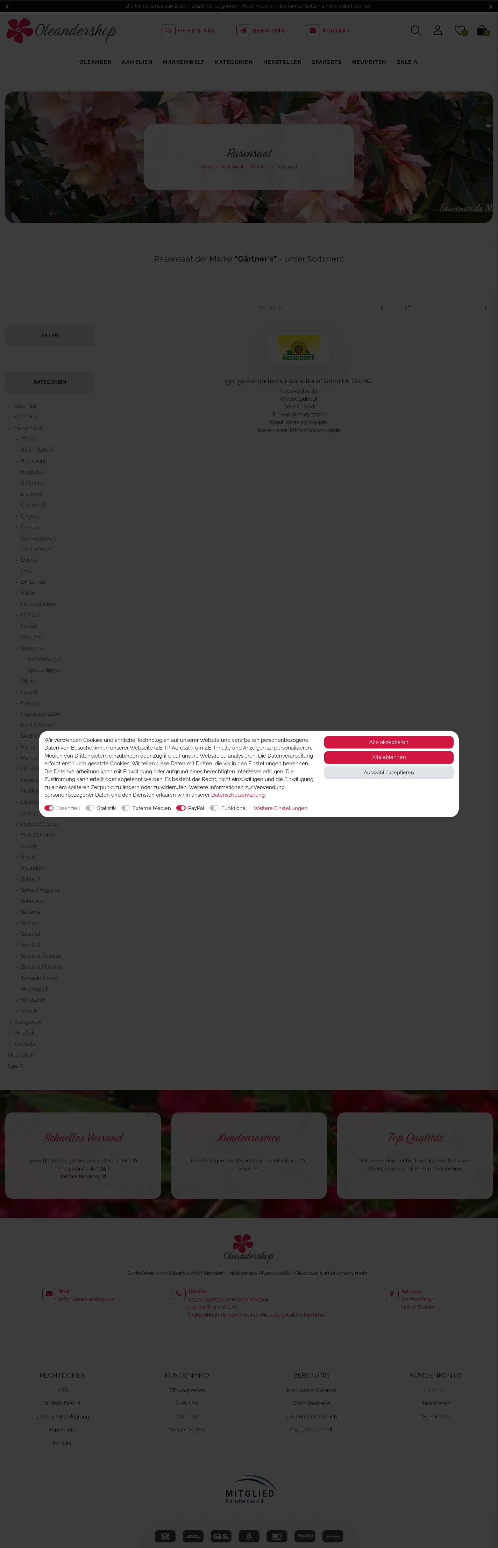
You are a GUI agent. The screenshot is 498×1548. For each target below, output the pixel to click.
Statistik (106, 808)
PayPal (196, 808)
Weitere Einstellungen (280, 808)
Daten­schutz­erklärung (238, 795)
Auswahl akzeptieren (389, 772)
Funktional (234, 808)
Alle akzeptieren (388, 742)
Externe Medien (152, 808)
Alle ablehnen (389, 757)
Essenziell (68, 808)
